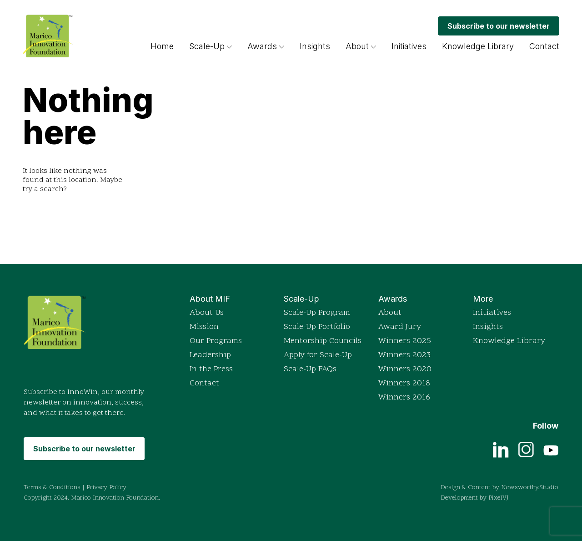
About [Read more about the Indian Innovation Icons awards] (389, 313)
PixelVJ (498, 498)
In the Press (211, 369)
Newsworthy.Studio (529, 487)
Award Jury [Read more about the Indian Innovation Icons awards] (399, 327)
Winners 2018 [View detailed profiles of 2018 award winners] (404, 383)
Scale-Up (207, 46)
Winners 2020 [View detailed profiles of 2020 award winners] (404, 369)
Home (162, 46)
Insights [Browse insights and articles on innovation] (315, 46)
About (357, 46)
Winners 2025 (404, 341)
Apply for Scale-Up (318, 355)
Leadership (210, 355)
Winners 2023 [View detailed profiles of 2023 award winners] (404, 355)
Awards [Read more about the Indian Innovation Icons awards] (265, 46)
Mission (204, 327)
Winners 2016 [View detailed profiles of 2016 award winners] (404, 397)
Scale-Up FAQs (310, 369)
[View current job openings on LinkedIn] (501, 449)
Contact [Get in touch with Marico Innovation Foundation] (544, 46)
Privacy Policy (106, 487)
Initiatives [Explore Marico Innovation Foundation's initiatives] (408, 46)
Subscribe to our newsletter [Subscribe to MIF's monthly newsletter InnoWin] (498, 25)
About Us (207, 313)
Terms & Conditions (52, 487)
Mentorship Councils (322, 341)
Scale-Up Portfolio (317, 327)
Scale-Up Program (317, 313)
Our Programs (216, 341)
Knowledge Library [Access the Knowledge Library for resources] (478, 46)
